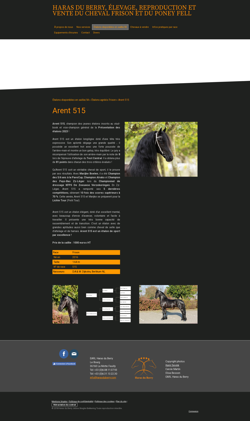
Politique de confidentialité (81, 401)
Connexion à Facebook (64, 363)
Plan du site (121, 401)
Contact (85, 32)
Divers (96, 32)
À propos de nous (63, 27)
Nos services (83, 27)
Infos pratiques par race (164, 27)
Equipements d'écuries (66, 32)
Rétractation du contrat (64, 405)
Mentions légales (59, 401)
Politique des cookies (104, 401)
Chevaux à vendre (139, 27)
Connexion (193, 411)
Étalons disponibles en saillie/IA (110, 27)
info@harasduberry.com (103, 377)
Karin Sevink (172, 365)
